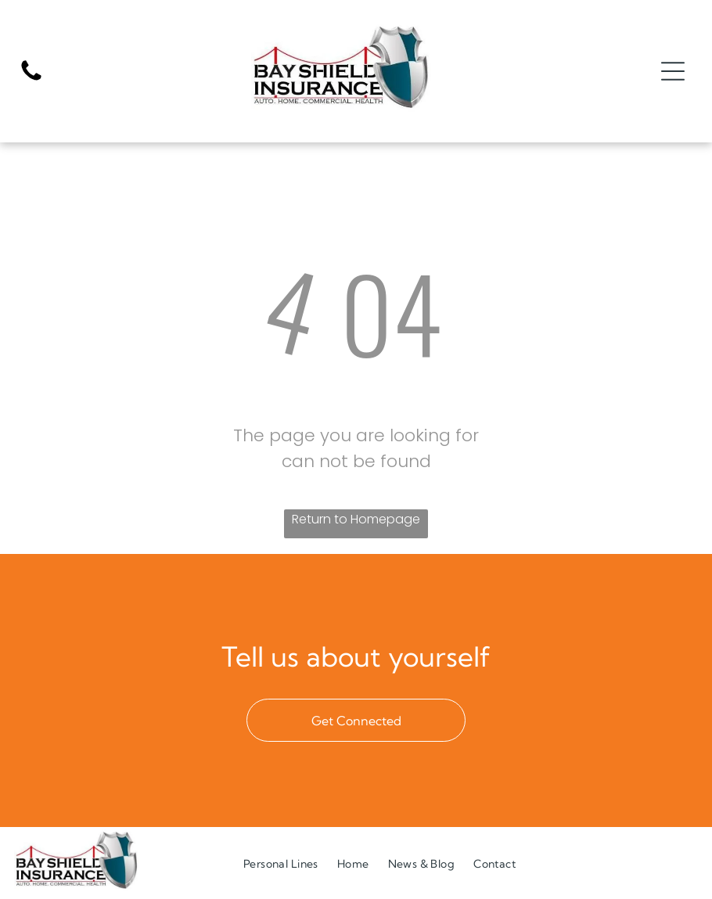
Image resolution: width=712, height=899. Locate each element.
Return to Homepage (356, 519)
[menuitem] (281, 863)
